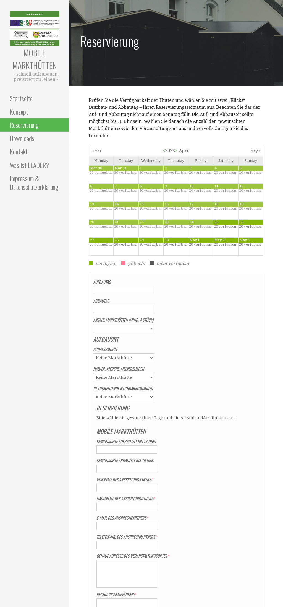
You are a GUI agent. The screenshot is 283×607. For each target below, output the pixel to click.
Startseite (21, 98)
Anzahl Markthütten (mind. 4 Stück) (123, 320)
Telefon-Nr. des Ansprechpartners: (206, 417)
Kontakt (19, 151)
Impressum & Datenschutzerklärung (34, 182)
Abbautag (101, 301)
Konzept (19, 111)
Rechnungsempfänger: (195, 474)
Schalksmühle (105, 349)
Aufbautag (102, 282)
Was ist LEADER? (29, 165)
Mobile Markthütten (34, 58)
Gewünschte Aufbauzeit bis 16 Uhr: (205, 321)
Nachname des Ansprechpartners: (205, 379)
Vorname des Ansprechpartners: (204, 360)
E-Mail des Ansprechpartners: (202, 398)
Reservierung (24, 125)
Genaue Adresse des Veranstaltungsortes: (211, 436)
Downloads (22, 138)
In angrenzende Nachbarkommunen (123, 388)
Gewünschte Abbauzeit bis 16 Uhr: (205, 341)
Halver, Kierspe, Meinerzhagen (118, 369)
